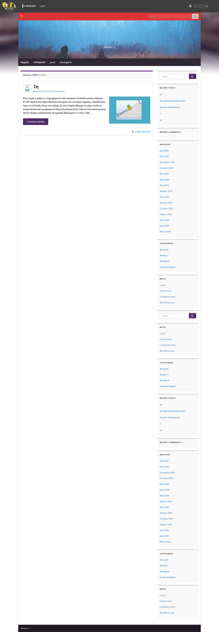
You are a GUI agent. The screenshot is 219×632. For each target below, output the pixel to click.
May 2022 (164, 197)
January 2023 (166, 191)
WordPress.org (167, 302)
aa (161, 120)
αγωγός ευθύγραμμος (170, 107)
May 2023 (164, 185)
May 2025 (164, 156)
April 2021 (164, 225)
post (52, 62)
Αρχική (25, 62)
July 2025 (164, 150)
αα (161, 94)
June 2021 (165, 220)
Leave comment (142, 131)
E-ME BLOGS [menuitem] (30, 6)
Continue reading (35, 121)
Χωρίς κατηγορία (167, 267)
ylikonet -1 (109, 46)
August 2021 (166, 214)
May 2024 (164, 173)
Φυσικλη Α (165, 261)
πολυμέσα (39, 62)
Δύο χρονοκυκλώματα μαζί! (172, 100)
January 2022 (166, 202)
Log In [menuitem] (42, 6)
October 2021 (166, 208)
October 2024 (166, 168)
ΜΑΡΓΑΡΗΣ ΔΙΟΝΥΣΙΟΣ (46, 91)
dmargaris (66, 62)
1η (36, 86)
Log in (162, 285)
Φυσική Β (164, 249)
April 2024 (164, 179)
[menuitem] (9, 6)
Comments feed (167, 296)
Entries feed (165, 291)
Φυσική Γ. (61, 91)
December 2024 (167, 162)
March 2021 (165, 231)
